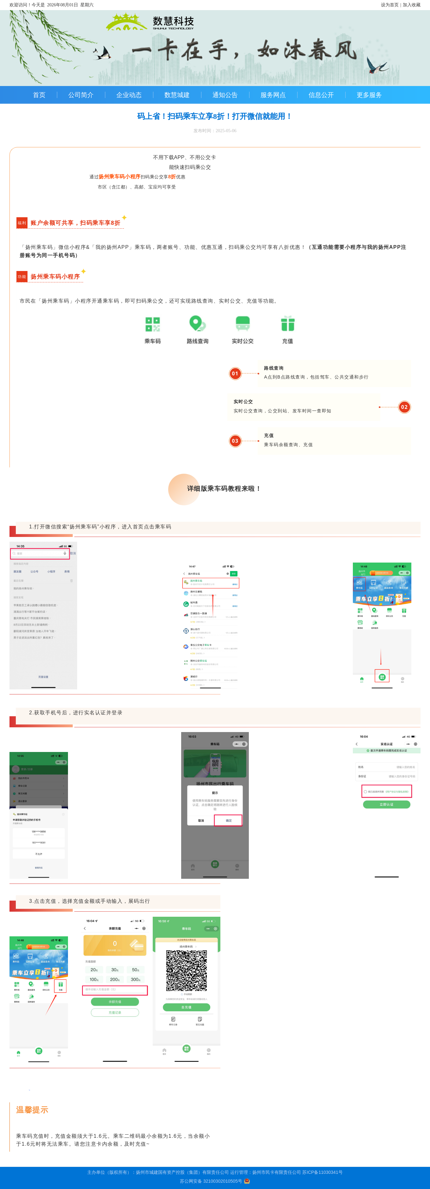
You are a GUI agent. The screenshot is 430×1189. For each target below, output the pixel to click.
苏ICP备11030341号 (322, 1172)
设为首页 (390, 5)
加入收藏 (412, 5)
